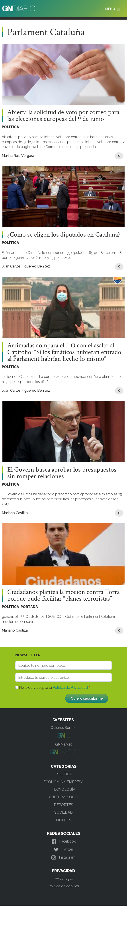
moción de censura (17, 622)
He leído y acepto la (53, 687)
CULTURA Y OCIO (63, 797)
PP (22, 616)
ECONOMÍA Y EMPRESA (63, 782)
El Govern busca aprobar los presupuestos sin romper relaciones (61, 473)
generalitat (10, 616)
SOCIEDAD (63, 812)
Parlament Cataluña (99, 616)
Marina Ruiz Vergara (18, 156)
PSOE (50, 616)
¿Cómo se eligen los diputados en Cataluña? (63, 234)
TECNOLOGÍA (63, 789)
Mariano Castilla (15, 513)
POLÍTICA (10, 127)
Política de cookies (63, 886)
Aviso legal (63, 878)
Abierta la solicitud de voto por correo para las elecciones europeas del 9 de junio (63, 115)
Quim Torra (74, 616)
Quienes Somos (63, 727)
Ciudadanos (35, 616)
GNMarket (63, 744)
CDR (60, 616)
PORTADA (29, 607)
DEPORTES (63, 805)
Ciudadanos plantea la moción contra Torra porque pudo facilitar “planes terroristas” (63, 595)
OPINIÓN (63, 820)
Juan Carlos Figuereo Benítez (26, 266)
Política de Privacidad (70, 687)
